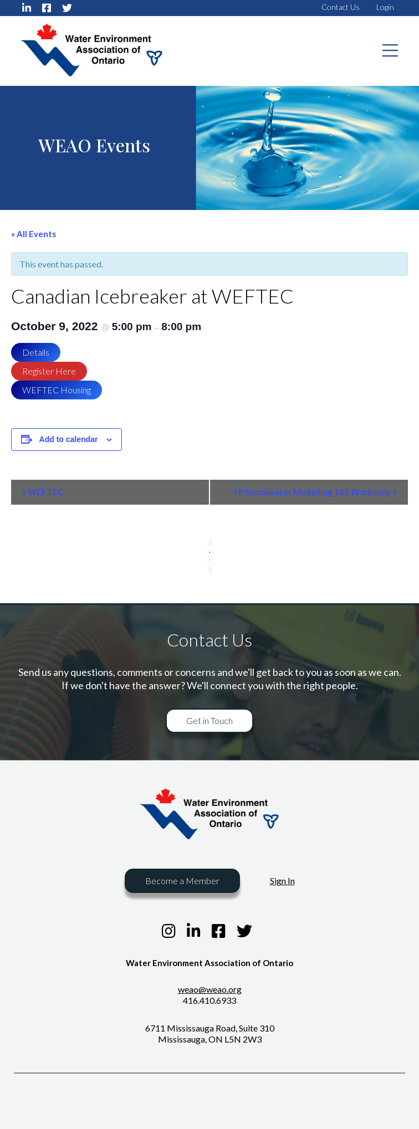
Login (385, 7)
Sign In (282, 880)
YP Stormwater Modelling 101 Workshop (315, 492)
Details (35, 352)
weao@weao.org (210, 989)
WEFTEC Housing (56, 389)
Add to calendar (68, 439)
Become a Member (182, 880)
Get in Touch (209, 720)
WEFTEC (42, 492)
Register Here (49, 371)
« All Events (33, 234)
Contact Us (340, 7)
